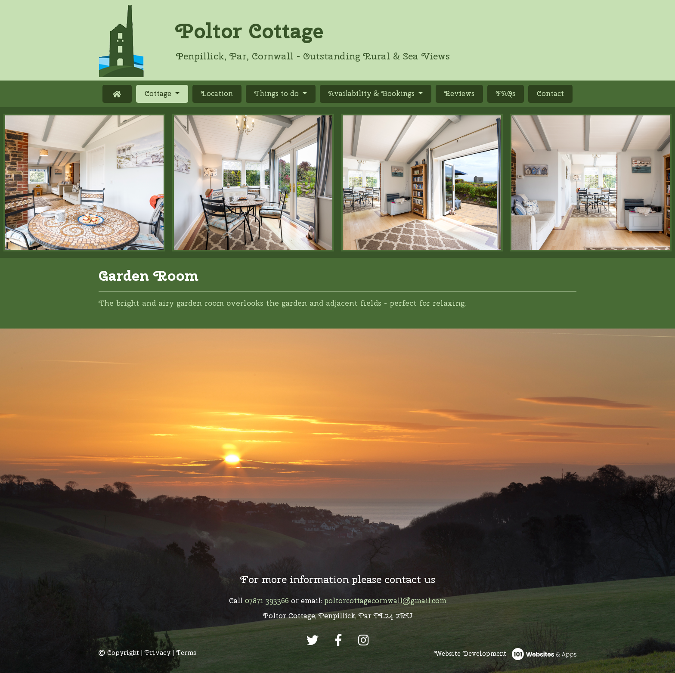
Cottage (166, 93)
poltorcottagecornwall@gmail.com (385, 600)
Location (217, 93)
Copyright (119, 652)
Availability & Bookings (372, 93)
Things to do (277, 93)
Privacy (157, 652)
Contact (550, 93)
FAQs (505, 93)
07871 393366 (267, 600)
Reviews (459, 93)
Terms (186, 652)
